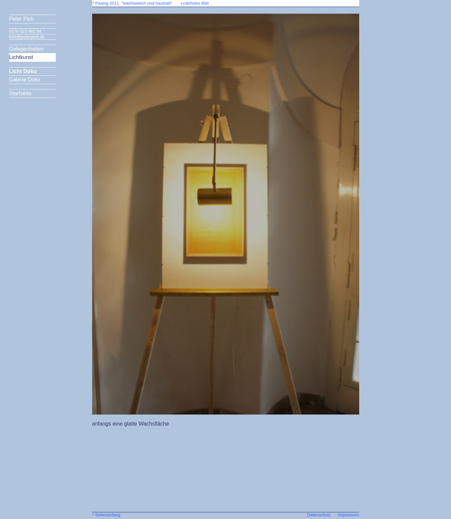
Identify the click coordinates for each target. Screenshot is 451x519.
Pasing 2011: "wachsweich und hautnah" (134, 3)
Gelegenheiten (26, 49)
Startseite (20, 93)
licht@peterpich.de (26, 36)
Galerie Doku (24, 79)
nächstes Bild (196, 3)
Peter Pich (21, 19)
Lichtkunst (21, 57)
